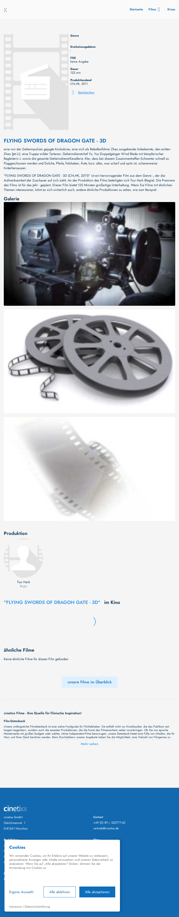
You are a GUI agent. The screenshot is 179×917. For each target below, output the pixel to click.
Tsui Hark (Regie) (142, 180)
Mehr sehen (89, 743)
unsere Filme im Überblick (90, 682)
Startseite (136, 9)
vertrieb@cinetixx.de (106, 828)
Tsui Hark (23, 582)
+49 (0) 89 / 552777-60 (109, 823)
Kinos (171, 9)
